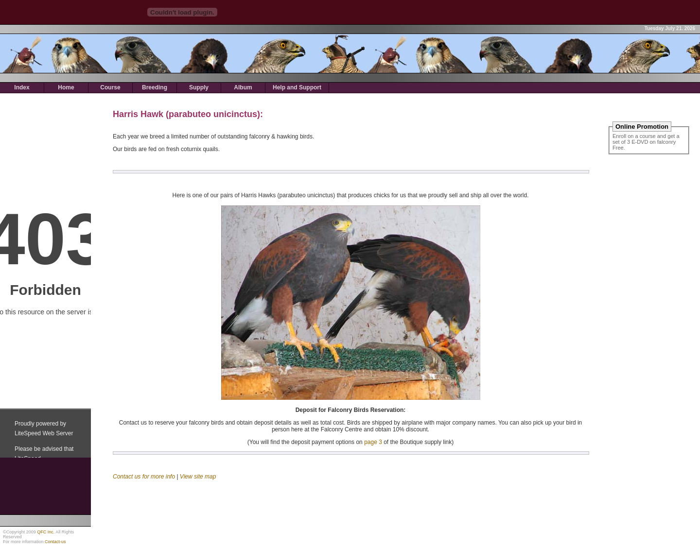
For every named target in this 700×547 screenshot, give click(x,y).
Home (66, 87)
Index (21, 87)
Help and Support (297, 87)
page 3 (373, 442)
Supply (199, 87)
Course (110, 87)
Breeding (154, 87)
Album (243, 87)
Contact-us (55, 541)
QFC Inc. (45, 532)
